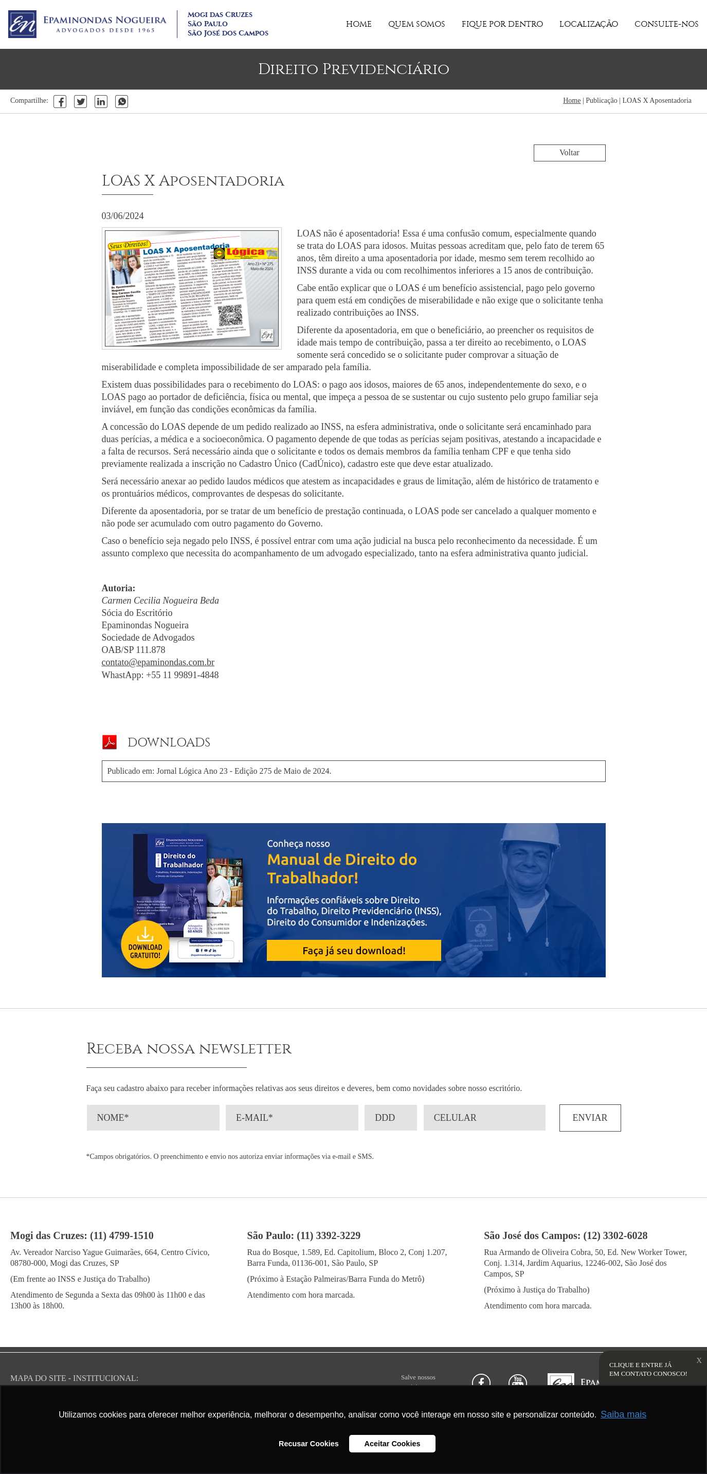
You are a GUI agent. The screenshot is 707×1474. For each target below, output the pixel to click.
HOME (359, 24)
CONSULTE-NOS (667, 24)
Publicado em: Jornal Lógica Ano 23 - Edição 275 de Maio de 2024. (219, 771)
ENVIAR (590, 1118)
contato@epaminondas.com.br (158, 662)
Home (572, 100)
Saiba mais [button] (623, 1414)
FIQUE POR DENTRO (502, 24)
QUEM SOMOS (416, 24)
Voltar (569, 152)
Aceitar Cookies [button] (393, 1444)
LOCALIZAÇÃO (588, 24)
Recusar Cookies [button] (309, 1444)
